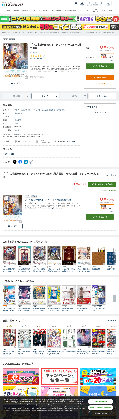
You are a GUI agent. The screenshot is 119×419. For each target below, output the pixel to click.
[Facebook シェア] (20, 161)
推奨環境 (71, 141)
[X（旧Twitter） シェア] (14, 161)
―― (16, 117)
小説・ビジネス (43, 11)
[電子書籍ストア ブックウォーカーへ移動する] (11, 32)
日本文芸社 (18, 120)
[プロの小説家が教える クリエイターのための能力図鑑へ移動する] (99, 32)
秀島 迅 (35, 53)
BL (81, 11)
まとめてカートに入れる (102, 184)
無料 (110, 11)
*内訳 (111, 60)
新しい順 (112, 191)
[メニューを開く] (115, 3)
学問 (11, 154)
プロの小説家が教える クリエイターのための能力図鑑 (48, 200)
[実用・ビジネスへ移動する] (39, 32)
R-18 (103, 11)
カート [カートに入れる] (100, 217)
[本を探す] (107, 3)
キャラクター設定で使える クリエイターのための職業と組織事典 (39, 270)
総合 (8, 11)
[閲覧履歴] (95, 3)
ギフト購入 (91, 107)
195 (16, 130)
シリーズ (49, 96)
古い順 (104, 191)
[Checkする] (26, 77)
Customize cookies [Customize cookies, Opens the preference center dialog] (100, 413)
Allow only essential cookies (100, 408)
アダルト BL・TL (96, 10)
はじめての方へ (100, 84)
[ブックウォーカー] (12, 3)
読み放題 (16, 11)
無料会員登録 (100, 78)
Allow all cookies (100, 401)
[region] (59, 407)
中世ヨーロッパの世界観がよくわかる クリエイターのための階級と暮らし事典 (53, 270)
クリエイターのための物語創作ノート (68, 270)
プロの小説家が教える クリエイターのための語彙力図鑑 (83, 270)
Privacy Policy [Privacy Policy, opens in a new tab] (68, 410)
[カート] (101, 3)
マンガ (33, 11)
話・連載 (25, 11)
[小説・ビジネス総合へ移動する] (27, 32)
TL (88, 11)
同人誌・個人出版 (70, 11)
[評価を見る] (37, 57)
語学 (5, 154)
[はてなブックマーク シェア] (25, 161)
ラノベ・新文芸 (56, 11)
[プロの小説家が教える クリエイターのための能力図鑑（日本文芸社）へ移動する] (64, 32)
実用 (16, 123)
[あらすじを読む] (56, 69)
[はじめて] (89, 3)
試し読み (15, 83)
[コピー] (31, 161)
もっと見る (111, 175)
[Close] (115, 407)
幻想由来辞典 (96, 269)
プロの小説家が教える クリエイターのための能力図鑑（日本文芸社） (40, 110)
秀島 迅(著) (18, 113)
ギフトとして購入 (100, 112)
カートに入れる (100, 66)
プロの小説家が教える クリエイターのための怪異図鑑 (9, 270)
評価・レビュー (102, 96)
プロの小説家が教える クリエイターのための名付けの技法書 (24, 270)
